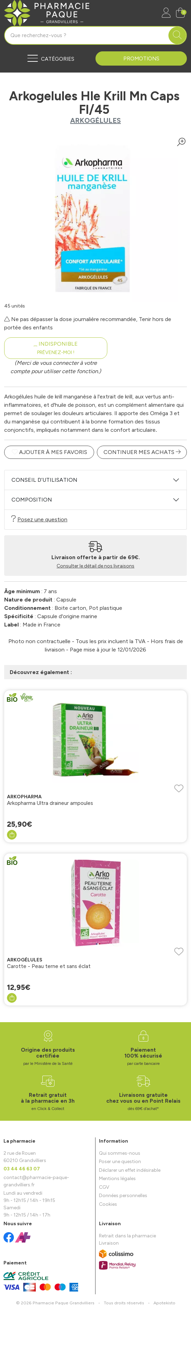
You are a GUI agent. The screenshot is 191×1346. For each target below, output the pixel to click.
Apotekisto (164, 1302)
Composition (31, 499)
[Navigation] (50, 58)
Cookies (108, 1204)
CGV (104, 1187)
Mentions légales (117, 1178)
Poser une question (120, 1161)
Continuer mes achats (142, 452)
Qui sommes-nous (119, 1153)
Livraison (109, 1243)
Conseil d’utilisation (44, 480)
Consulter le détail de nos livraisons (95, 566)
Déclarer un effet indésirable (129, 1170)
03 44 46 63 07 (21, 1169)
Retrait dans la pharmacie (127, 1236)
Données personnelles (123, 1195)
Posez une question (39, 519)
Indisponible (56, 347)
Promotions (141, 59)
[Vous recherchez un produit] (87, 35)
